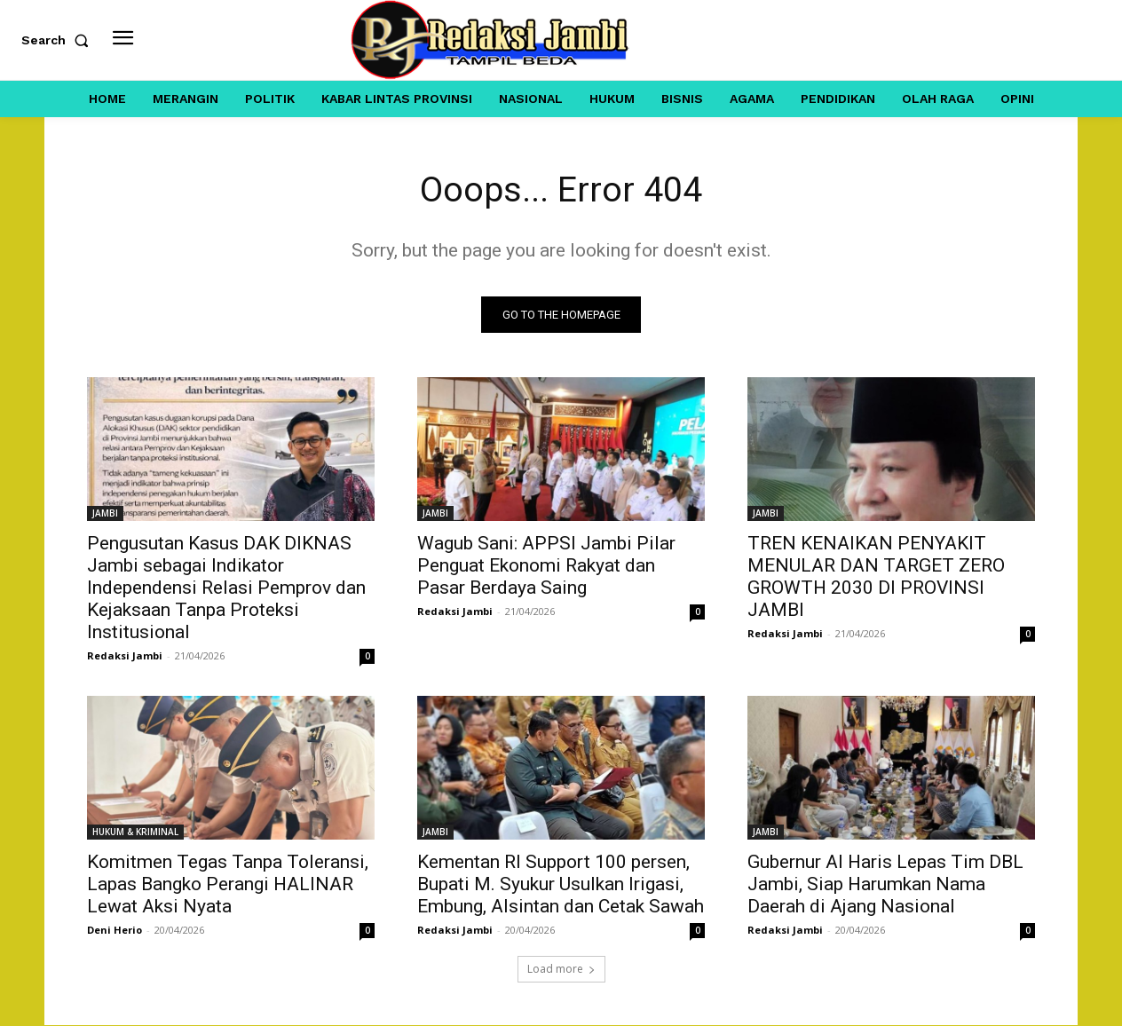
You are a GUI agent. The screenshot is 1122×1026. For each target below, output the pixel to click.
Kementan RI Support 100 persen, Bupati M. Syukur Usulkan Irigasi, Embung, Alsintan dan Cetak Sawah (560, 885)
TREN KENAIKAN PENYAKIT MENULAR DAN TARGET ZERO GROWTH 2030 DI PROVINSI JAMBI (876, 577)
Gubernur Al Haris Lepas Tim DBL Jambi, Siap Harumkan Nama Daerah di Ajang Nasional (885, 885)
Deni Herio (114, 930)
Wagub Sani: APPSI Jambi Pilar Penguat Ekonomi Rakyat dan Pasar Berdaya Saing (546, 566)
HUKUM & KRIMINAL (135, 832)
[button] (58, 40)
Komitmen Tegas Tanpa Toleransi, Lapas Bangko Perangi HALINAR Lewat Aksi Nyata (227, 885)
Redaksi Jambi (124, 656)
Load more (561, 969)
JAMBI (105, 514)
